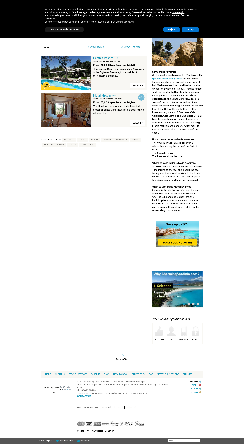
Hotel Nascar (102, 96)
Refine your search (94, 47)
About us (60, 374)
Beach (94, 140)
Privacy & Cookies (94, 431)
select (138, 86)
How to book (120, 374)
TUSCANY (194, 389)
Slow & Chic (87, 145)
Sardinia (95, 374)
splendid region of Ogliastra (167, 79)
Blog (107, 374)
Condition (109, 431)
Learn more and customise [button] (64, 29)
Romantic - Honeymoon (115, 140)
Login (42, 441)
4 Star (72, 145)
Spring (135, 140)
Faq (151, 374)
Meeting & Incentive (168, 374)
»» (119, 76)
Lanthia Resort (103, 58)
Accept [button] (190, 29)
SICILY (196, 385)
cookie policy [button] (178, 12)
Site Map (187, 374)
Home (48, 374)
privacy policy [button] (128, 9)
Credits (80, 431)
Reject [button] (171, 29)
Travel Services (78, 374)
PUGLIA (196, 392)
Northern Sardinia (54, 145)
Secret (82, 140)
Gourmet (69, 140)
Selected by (138, 374)
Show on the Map (131, 47)
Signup (49, 441)
